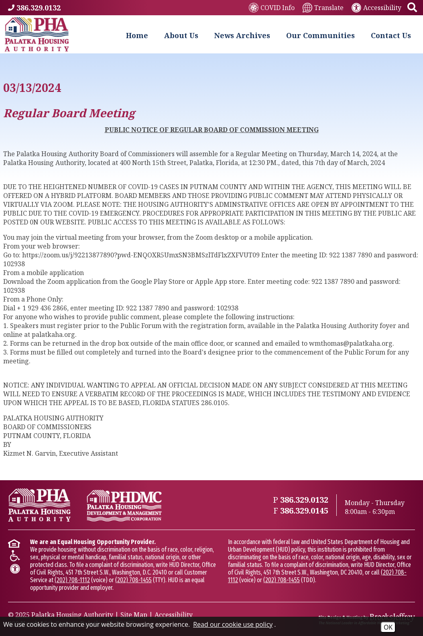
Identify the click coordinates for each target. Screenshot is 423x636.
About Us (181, 35)
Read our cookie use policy (233, 624)
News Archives (242, 35)
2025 (22, 614)
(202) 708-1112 (72, 580)
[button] (412, 7)
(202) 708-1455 (133, 580)
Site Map (133, 614)
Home (137, 35)
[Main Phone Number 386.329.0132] (34, 7)
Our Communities (320, 35)
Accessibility (174, 614)
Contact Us (391, 35)
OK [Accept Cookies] (388, 627)
